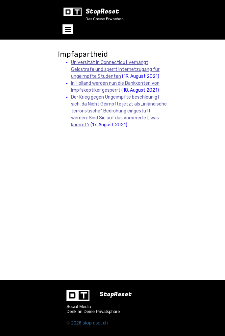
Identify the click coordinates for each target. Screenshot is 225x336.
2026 (77, 322)
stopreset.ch (95, 322)
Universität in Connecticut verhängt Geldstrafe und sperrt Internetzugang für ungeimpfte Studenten (115, 69)
